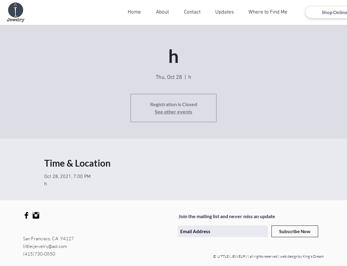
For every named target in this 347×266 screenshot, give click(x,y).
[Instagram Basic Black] (36, 215)
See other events (173, 111)
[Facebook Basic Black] (26, 215)
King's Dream (313, 256)
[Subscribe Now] (294, 231)
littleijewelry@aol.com (45, 246)
